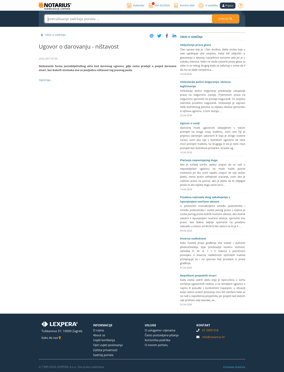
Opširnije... (45, 80)
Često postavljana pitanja (162, 335)
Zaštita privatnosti (105, 350)
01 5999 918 (210, 330)
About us (99, 335)
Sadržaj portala (103, 355)
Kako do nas (51, 338)
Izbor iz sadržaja (55, 34)
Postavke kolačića (234, 367)
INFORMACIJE (102, 325)
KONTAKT (203, 325)
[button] (228, 6)
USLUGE (150, 325)
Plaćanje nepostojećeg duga (199, 160)
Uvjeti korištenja (104, 340)
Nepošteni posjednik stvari (198, 275)
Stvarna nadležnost (193, 238)
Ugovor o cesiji (190, 123)
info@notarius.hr (213, 337)
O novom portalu (156, 345)
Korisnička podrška (157, 340)
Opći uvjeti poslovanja (108, 345)
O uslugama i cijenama (160, 330)
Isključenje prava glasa (195, 45)
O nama (98, 330)
